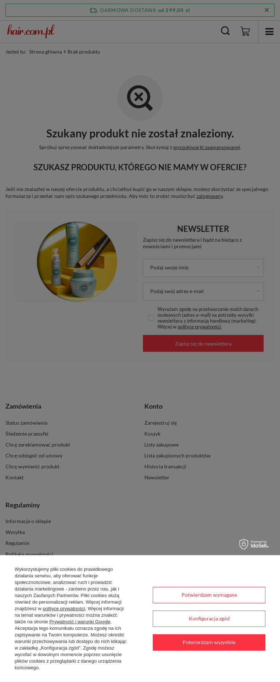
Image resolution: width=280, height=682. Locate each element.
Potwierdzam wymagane (209, 595)
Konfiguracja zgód (209, 618)
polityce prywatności (64, 608)
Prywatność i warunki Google (79, 621)
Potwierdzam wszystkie (209, 642)
